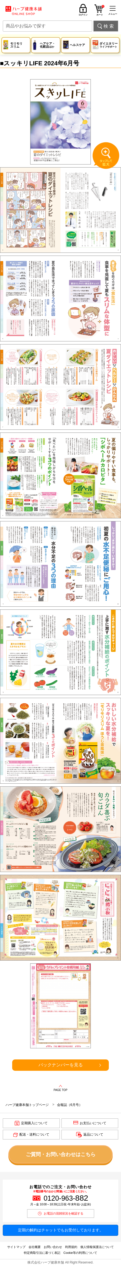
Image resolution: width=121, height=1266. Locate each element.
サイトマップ (16, 1247)
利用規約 (71, 1247)
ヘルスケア (77, 45)
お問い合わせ (53, 1247)
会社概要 (35, 1247)
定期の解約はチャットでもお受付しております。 (60, 1230)
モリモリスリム (16, 45)
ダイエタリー (108, 45)
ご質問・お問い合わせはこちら (61, 1154)
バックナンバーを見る (60, 1064)
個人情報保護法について (97, 1247)
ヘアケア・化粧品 (47, 45)
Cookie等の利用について (80, 1252)
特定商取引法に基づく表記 (42, 1252)
